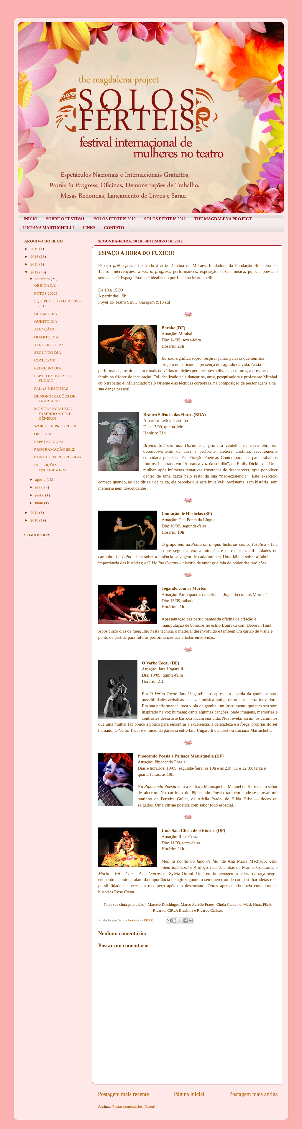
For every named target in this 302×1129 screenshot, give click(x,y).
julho (39, 487)
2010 (34, 520)
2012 (34, 272)
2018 (34, 256)
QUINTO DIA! (46, 321)
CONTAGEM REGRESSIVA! (58, 457)
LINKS (89, 228)
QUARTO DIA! (47, 337)
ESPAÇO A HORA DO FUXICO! (52, 378)
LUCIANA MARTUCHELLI (48, 228)
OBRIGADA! (45, 285)
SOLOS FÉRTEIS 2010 (115, 219)
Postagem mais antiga (253, 1094)
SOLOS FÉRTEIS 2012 (165, 219)
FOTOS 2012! (45, 293)
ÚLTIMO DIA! (46, 314)
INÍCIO (30, 219)
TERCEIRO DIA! (48, 345)
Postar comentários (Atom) (133, 1106)
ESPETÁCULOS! (48, 441)
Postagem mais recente (123, 1094)
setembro (43, 279)
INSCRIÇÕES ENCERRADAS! (50, 467)
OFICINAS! (44, 433)
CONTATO (114, 228)
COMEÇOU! (44, 360)
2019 (34, 249)
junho (40, 495)
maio (39, 503)
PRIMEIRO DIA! (48, 368)
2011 (34, 512)
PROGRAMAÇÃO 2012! (55, 449)
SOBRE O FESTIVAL (66, 219)
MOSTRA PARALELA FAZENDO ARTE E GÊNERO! (53, 413)
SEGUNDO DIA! (48, 352)
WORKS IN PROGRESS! (55, 426)
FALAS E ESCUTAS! (52, 388)
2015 (34, 264)
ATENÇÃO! (44, 329)
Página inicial (189, 1094)
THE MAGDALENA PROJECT (223, 219)
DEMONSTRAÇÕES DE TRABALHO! (55, 398)
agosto (41, 479)
